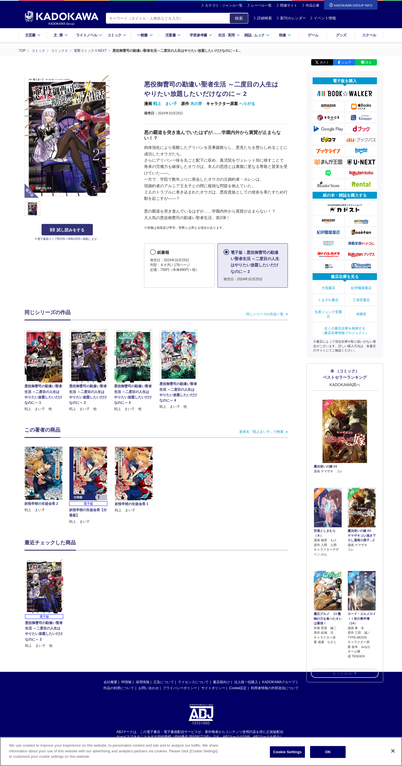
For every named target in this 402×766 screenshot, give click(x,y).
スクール (369, 35)
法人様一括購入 (246, 682)
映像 (285, 35)
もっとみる (342, 641)
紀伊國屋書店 (361, 287)
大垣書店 (328, 287)
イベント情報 (323, 18)
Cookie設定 (238, 688)
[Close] (393, 751)
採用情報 (142, 682)
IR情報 (126, 682)
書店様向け (221, 682)
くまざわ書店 (328, 299)
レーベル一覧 (261, 5)
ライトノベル (89, 35)
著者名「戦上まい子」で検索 (261, 431)
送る (368, 62)
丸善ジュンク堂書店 (328, 313)
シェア (346, 62)
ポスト (324, 62)
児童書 (173, 35)
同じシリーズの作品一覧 (265, 314)
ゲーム (313, 35)
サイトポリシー (213, 688)
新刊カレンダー (291, 18)
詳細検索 (262, 18)
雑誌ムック (257, 35)
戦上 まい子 (165, 103)
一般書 (145, 35)
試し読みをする (67, 229)
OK (328, 752)
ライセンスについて (193, 682)
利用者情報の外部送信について (275, 688)
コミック (116, 35)
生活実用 (229, 35)
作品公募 (312, 5)
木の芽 (196, 103)
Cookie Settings (287, 752)
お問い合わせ (148, 688)
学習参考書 (201, 35)
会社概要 (110, 682)
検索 (239, 18)
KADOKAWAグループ (278, 682)
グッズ (341, 35)
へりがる (247, 103)
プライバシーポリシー (180, 688)
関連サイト (288, 5)
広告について (163, 682)
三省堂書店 (361, 299)
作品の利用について (118, 688)
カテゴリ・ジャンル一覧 (224, 5)
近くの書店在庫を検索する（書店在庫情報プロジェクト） (345, 329)
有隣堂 (361, 313)
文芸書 (33, 35)
